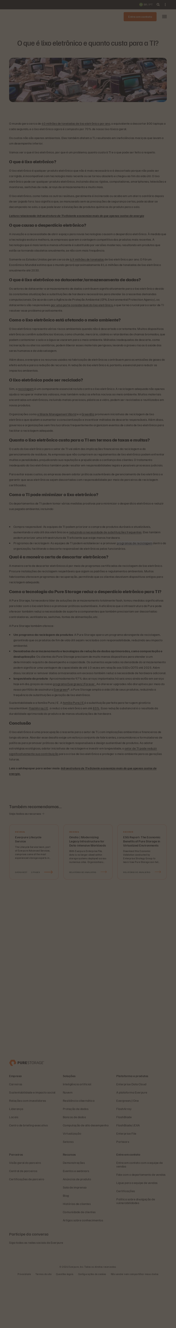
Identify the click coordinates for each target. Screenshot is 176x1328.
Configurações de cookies (92, 1322)
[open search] (158, 4)
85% (96, 708)
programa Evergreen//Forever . (74, 684)
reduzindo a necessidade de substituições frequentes (105, 532)
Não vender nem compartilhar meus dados (135, 1322)
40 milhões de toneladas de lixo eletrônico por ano (76, 123)
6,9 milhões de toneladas (87, 259)
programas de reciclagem (134, 543)
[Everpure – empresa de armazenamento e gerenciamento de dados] (26, 1110)
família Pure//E (73, 703)
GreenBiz (88, 414)
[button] (164, 16)
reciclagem (26, 389)
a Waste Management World (56, 414)
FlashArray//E (38, 708)
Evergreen (61, 689)
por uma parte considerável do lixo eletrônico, (82, 305)
